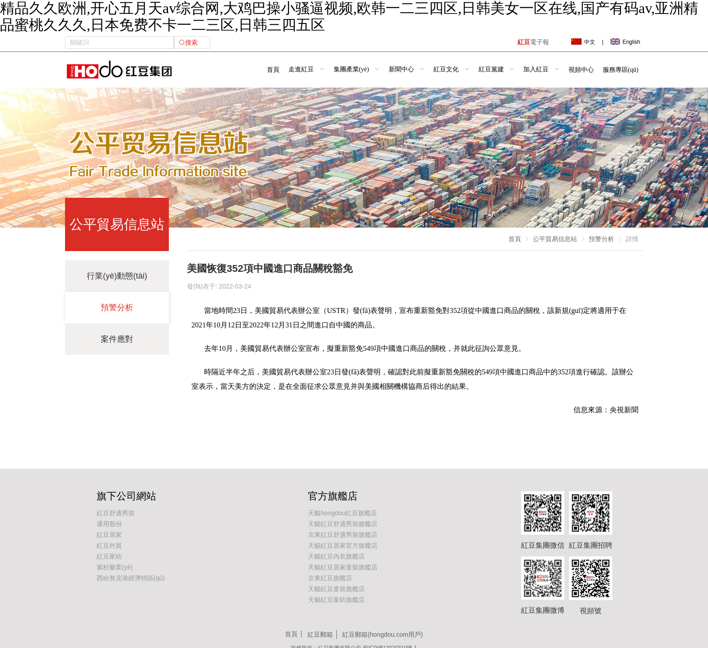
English (625, 42)
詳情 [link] (632, 238)
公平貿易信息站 (555, 238)
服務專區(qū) (620, 69)
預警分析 (117, 307)
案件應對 (117, 339)
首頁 (273, 69)
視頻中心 (581, 69)
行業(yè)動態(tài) (117, 275)
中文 (583, 42)
